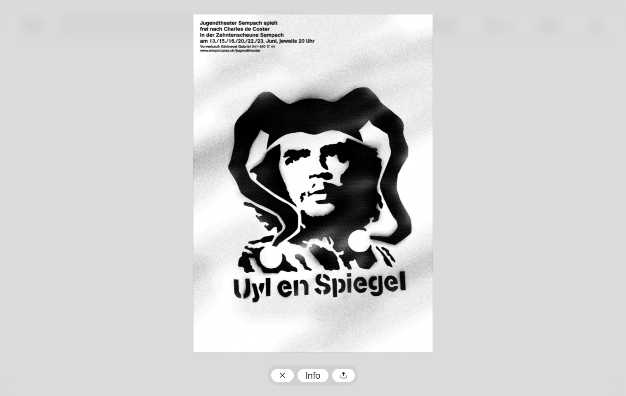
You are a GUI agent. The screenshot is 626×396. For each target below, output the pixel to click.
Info (313, 376)
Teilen (343, 375)
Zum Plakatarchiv (282, 375)
